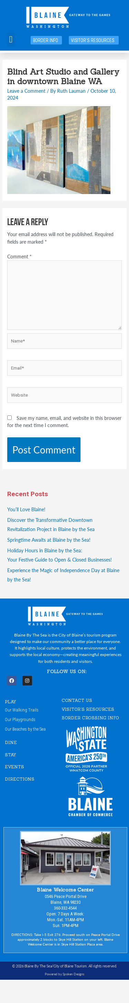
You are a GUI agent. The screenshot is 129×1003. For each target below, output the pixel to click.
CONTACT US (77, 700)
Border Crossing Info (90, 717)
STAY (10, 754)
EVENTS (14, 766)
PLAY (10, 701)
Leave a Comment (26, 91)
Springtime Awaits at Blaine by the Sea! (48, 540)
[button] (11, 40)
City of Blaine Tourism (70, 965)
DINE (11, 742)
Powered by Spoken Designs (64, 974)
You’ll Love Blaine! (26, 509)
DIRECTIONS (19, 779)
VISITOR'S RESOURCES (88, 709)
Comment (19, 256)
